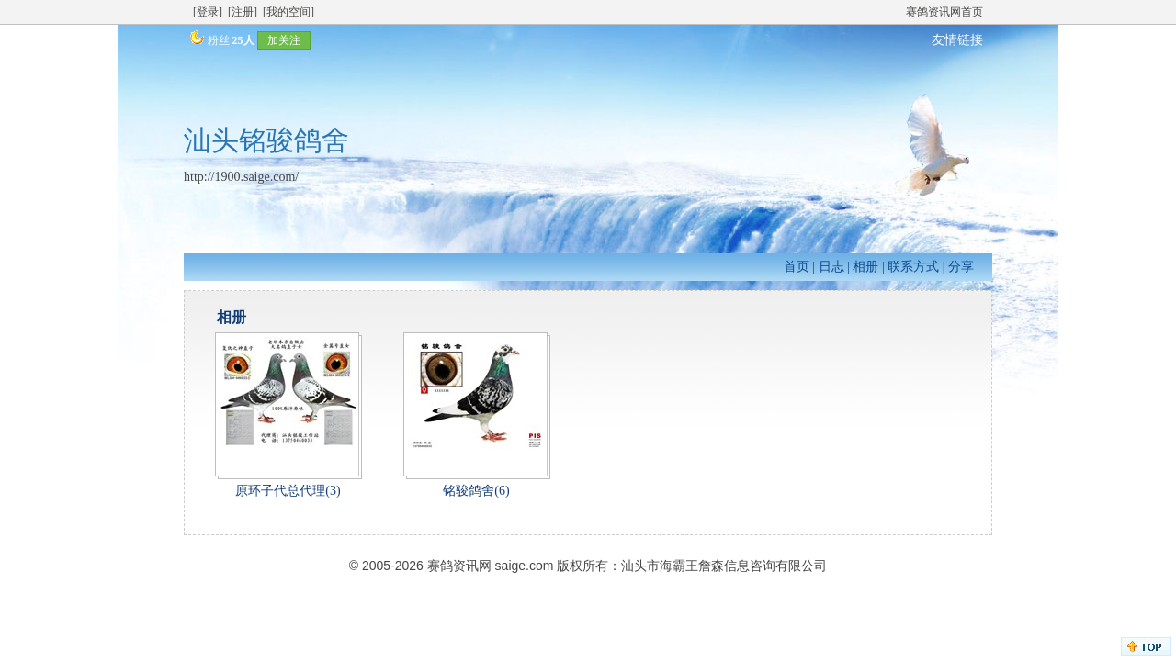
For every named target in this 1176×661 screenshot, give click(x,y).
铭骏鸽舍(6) (476, 491)
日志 (831, 267)
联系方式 (913, 267)
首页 (796, 267)
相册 (865, 267)
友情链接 (957, 40)
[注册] (242, 12)
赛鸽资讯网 (459, 565)
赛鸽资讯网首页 (944, 12)
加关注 (283, 40)
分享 (961, 267)
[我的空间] (288, 12)
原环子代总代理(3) (287, 491)
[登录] (207, 12)
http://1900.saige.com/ (241, 177)
